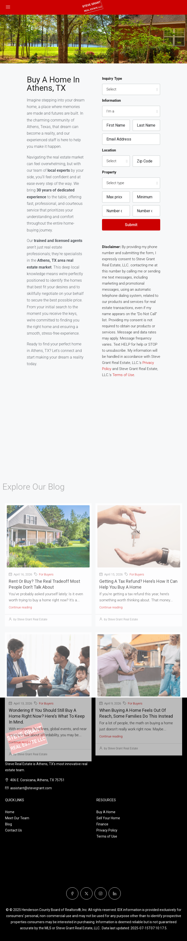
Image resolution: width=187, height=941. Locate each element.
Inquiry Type (112, 78)
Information (111, 100)
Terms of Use (123, 375)
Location (109, 150)
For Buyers (46, 703)
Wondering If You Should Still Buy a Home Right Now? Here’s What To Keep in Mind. (47, 844)
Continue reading (20, 736)
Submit (131, 224)
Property (109, 172)
